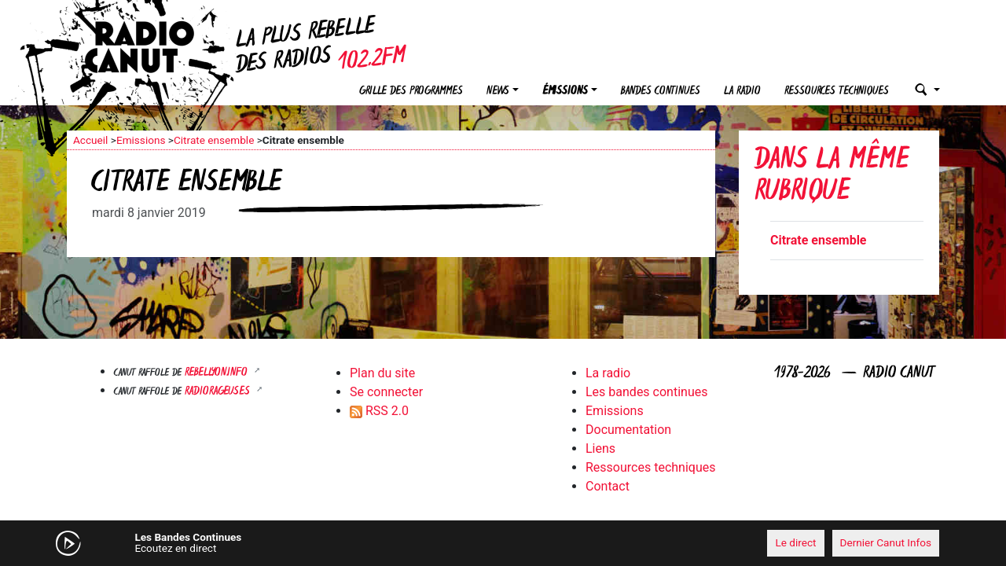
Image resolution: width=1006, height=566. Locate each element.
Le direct (795, 542)
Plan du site (382, 373)
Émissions (565, 92)
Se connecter (386, 391)
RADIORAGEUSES (219, 392)
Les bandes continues (646, 391)
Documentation (628, 429)
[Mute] (310, 542)
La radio (742, 92)
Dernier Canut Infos (886, 542)
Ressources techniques (836, 92)
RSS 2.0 (379, 410)
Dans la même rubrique (831, 177)
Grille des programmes (411, 92)
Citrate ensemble (214, 140)
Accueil (90, 140)
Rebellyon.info (218, 373)
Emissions (141, 140)
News (497, 92)
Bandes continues (660, 92)
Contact (608, 486)
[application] (503, 543)
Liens (600, 448)
